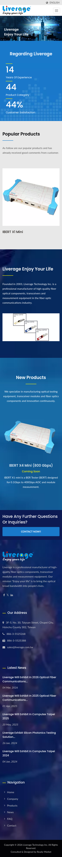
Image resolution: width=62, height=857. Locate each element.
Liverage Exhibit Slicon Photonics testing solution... (29, 735)
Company (12, 798)
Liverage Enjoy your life (27, 269)
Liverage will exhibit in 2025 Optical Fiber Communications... (29, 698)
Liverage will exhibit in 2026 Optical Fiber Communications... (29, 679)
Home (10, 792)
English (55, 2)
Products (12, 805)
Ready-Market (44, 851)
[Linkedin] (12, 595)
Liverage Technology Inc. (35, 844)
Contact (11, 825)
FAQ (9, 818)
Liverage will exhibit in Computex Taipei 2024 (28, 753)
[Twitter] (7, 595)
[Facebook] (4, 595)
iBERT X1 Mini (12, 232)
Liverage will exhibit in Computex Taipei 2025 (28, 716)
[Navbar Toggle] (56, 11)
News (10, 812)
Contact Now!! (31, 531)
